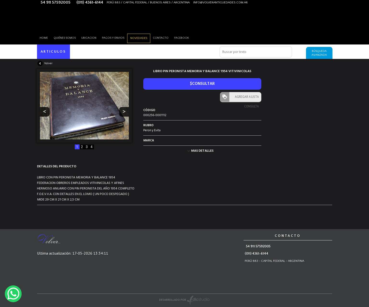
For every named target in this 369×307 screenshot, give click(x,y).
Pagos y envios (119, 37)
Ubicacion (92, 37)
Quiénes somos (67, 37)
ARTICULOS (53, 52)
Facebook (192, 37)
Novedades (146, 37)
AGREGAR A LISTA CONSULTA (246, 98)
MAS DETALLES (202, 151)
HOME (45, 37)
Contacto (169, 37)
